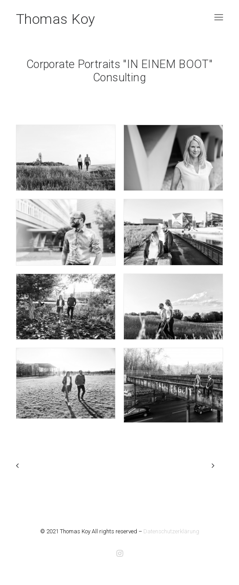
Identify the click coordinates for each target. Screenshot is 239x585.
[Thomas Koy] (55, 17)
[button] (218, 17)
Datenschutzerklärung (171, 531)
